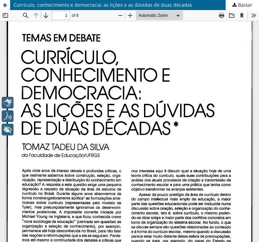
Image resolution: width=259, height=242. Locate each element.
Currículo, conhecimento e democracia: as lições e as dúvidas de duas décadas (102, 5)
